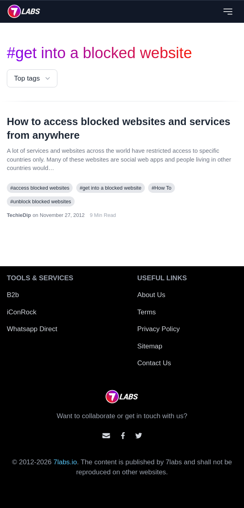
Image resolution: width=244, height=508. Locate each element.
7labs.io (65, 462)
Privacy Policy (158, 329)
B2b (13, 295)
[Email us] (106, 435)
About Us (151, 295)
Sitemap (149, 346)
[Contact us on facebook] (123, 435)
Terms (146, 312)
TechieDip (19, 215)
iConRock (22, 312)
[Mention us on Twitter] (138, 435)
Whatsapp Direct (32, 329)
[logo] (24, 11)
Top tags (33, 78)
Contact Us (154, 363)
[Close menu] (227, 11)
